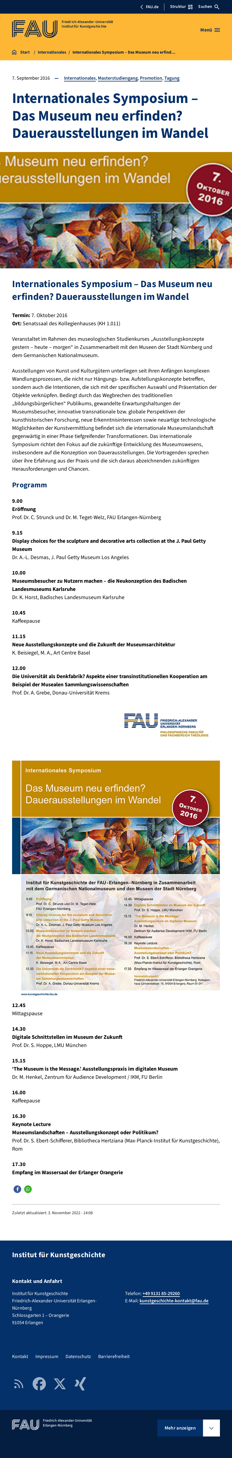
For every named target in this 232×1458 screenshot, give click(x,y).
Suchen (208, 7)
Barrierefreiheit (114, 1356)
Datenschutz (78, 1356)
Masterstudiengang (118, 78)
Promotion (151, 78)
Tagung (172, 78)
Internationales (80, 78)
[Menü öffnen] (210, 30)
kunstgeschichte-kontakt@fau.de (174, 1300)
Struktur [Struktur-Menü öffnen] (181, 7)
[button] (17, 1189)
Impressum (46, 1356)
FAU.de (149, 7)
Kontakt (20, 1356)
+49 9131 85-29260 (161, 1293)
